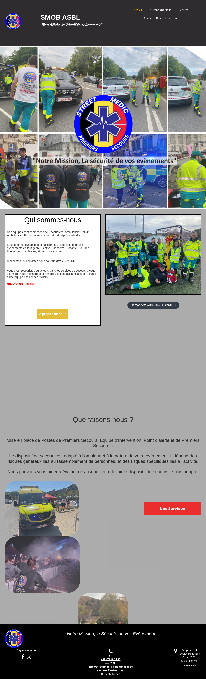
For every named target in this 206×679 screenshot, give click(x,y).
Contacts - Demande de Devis (161, 18)
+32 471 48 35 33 (110, 659)
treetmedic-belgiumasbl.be (110, 666)
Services (183, 10)
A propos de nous (160, 10)
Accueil (138, 10)
